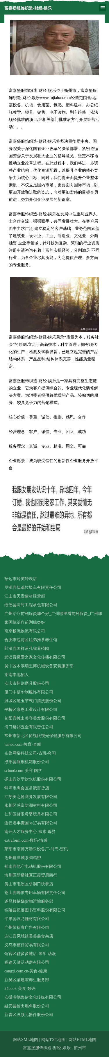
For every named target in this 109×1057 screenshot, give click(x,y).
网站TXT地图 (53, 1040)
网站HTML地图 (83, 1040)
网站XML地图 (25, 1040)
